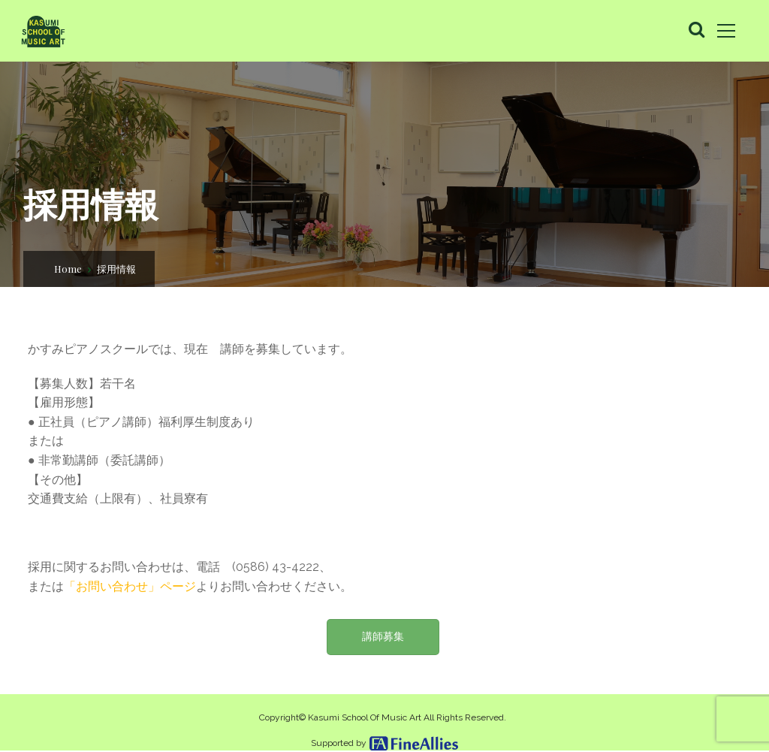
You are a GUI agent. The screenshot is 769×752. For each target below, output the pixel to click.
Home (68, 268)
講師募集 (383, 636)
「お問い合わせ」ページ (130, 586)
